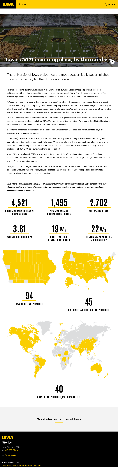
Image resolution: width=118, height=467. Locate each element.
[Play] (112, 62)
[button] (110, 4)
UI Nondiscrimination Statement (22, 465)
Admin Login (10, 455)
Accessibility (38, 465)
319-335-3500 (10, 450)
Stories (22, 4)
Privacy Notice (6, 465)
